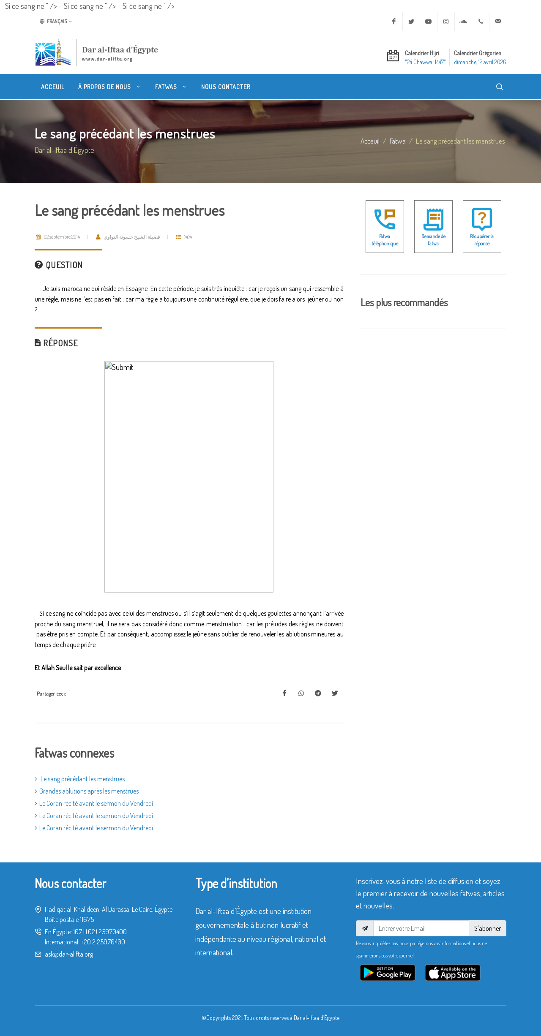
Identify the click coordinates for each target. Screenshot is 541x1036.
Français (56, 21)
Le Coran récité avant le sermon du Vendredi (94, 803)
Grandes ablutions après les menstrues (87, 791)
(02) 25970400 (106, 931)
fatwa (398, 140)
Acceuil (370, 140)
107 (77, 931)
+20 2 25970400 (103, 942)
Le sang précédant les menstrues (80, 779)
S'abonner (487, 928)
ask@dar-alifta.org (69, 954)
